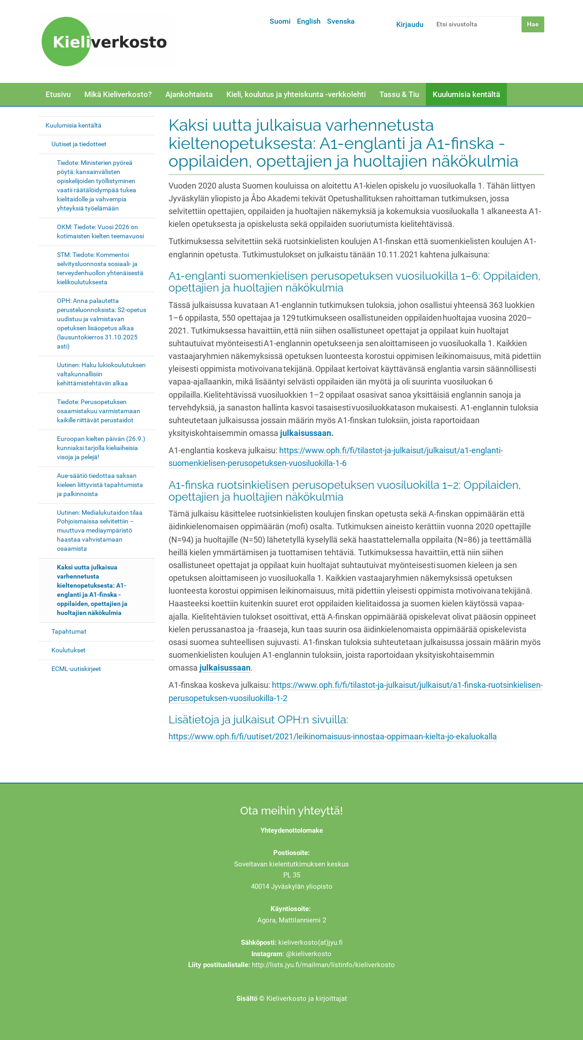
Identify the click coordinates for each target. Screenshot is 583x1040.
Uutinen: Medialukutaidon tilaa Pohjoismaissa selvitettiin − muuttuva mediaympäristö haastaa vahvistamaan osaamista (100, 531)
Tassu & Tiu (399, 94)
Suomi (280, 21)
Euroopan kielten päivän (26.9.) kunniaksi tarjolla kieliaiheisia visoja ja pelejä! (101, 448)
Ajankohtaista (189, 94)
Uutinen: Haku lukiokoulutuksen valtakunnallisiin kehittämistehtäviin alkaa (101, 374)
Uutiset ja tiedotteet (79, 144)
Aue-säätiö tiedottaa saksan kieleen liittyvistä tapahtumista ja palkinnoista (100, 484)
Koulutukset (68, 650)
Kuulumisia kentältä (466, 94)
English (309, 21)
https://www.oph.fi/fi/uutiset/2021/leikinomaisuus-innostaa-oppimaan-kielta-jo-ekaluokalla (333, 736)
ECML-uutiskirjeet (76, 668)
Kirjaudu (410, 24)
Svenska (341, 21)
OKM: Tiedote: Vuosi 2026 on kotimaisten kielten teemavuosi (100, 231)
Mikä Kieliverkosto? (118, 94)
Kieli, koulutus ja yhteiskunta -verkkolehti (296, 94)
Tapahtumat (69, 631)
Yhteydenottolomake (292, 830)
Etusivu (58, 94)
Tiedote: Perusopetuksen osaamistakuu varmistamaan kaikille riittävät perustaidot (98, 411)
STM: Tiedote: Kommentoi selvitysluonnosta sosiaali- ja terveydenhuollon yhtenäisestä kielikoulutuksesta (100, 268)
